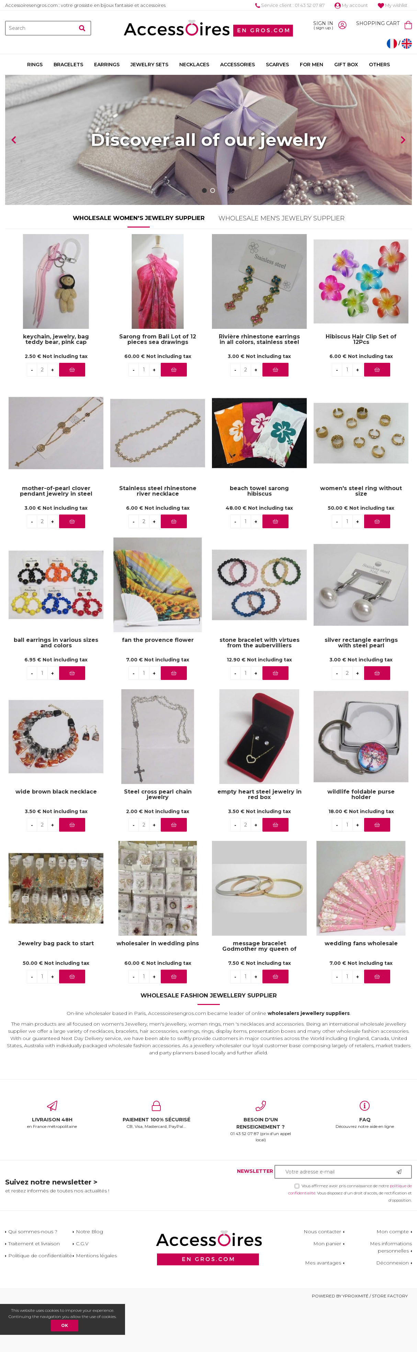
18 (361, 860)
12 (259, 708)
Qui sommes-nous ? (32, 1280)
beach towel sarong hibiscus (259, 539)
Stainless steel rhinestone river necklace (157, 539)
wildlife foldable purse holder (361, 843)
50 (361, 556)
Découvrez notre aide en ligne (365, 1163)
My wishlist (392, 5)
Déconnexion (392, 1311)
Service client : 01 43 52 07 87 (290, 5)
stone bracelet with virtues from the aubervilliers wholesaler (259, 691)
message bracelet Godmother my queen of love (259, 995)
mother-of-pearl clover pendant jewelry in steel (56, 539)
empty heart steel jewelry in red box (259, 843)
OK (64, 1325)
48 (259, 556)
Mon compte (392, 1280)
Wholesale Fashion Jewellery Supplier (208, 1044)
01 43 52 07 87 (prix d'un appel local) (261, 1170)
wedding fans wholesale (361, 992)
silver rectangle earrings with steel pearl (361, 691)
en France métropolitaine (52, 1163)
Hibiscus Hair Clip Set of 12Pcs (361, 388)
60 (157, 405)
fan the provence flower (158, 689)
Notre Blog (89, 1280)
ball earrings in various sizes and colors (56, 691)
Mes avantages (323, 1311)
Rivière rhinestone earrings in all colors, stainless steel (259, 388)
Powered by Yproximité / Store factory (360, 1344)
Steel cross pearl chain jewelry (158, 843)
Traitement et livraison (34, 1292)
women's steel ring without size (361, 539)
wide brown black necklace (56, 841)
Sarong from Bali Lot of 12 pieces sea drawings (157, 388)
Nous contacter (322, 1280)
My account (351, 5)
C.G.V (82, 1292)
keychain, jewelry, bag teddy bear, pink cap (56, 388)
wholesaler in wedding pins (157, 992)
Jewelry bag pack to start (56, 992)
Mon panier (327, 1292)
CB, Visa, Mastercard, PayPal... (157, 1163)
